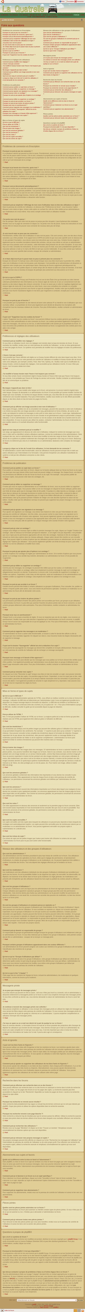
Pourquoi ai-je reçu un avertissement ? (15, 105)
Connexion (80, 1)
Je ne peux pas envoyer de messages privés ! (58, 58)
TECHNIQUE (13, 15)
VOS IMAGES (23, 15)
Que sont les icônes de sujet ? (12, 138)
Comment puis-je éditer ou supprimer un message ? (19, 89)
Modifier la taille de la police (82, 20)
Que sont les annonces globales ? (13, 130)
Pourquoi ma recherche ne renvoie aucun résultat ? (59, 86)
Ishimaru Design (48, 1305)
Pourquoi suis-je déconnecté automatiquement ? (18, 36)
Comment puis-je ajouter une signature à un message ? (20, 91)
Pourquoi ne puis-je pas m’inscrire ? (14, 53)
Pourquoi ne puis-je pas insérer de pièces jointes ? (19, 103)
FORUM (76, 15)
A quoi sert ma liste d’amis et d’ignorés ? (56, 71)
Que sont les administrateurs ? (53, 32)
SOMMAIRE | (5, 15)
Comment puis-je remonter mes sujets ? (15, 115)
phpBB (34, 1304)
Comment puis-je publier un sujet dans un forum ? (18, 87)
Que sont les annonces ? (11, 132)
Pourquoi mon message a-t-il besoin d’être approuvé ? (20, 113)
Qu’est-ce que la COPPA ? (11, 51)
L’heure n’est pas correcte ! (11, 64)
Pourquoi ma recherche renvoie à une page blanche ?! (60, 88)
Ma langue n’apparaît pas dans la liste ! (15, 70)
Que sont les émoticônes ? (11, 126)
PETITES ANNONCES (65, 15)
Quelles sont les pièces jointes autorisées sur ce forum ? (61, 116)
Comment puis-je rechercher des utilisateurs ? (58, 90)
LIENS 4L (45, 15)
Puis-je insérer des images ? (12, 128)
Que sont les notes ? (9, 134)
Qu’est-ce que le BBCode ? (11, 122)
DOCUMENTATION (38, 17)
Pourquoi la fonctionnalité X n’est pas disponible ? (59, 127)
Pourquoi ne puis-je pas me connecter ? (15, 32)
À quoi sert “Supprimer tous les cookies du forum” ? (19, 55)
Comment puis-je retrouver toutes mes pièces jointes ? (60, 118)
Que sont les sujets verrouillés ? (13, 136)
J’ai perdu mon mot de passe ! (12, 42)
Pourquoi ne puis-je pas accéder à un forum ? (17, 101)
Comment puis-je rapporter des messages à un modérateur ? (22, 107)
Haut (6, 162)
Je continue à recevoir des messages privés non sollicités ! (62, 59)
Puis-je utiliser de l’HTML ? (11, 124)
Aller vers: (12, 1300)
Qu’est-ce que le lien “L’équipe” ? (53, 51)
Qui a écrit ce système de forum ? (54, 125)
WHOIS (12, 1278)
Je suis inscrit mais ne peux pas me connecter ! (18, 44)
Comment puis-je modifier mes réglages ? (16, 62)
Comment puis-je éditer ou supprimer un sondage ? (19, 99)
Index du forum (9, 20)
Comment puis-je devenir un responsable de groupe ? (60, 42)
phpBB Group (73, 1239)
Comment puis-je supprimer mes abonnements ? (58, 109)
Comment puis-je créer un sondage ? (14, 93)
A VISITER (53, 15)
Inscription (70, 1)
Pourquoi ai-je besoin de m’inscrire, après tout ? (18, 34)
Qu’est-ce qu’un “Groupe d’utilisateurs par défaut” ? (59, 49)
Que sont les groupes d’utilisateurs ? (55, 36)
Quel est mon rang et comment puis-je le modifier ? (19, 76)
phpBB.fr (56, 1307)
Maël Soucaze (44, 1307)
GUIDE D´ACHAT (52, 17)
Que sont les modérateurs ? (52, 34)
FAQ (63, 1)
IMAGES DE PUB (35, 15)
